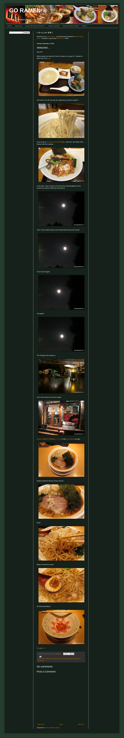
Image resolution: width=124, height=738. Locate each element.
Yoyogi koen (41, 660)
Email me (60, 38)
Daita (43, 658)
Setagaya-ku (69, 658)
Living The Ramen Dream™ (35, 26)
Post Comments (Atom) (52, 727)
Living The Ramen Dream (59, 658)
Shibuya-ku (77, 658)
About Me (18, 26)
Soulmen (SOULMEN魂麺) (56, 142)
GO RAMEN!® (28, 10)
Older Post (81, 724)
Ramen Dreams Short (71, 26)
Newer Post (40, 724)
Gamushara (71, 439)
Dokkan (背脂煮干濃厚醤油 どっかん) (49, 439)
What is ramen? (54, 26)
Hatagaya (48, 658)
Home (9, 26)
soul (49, 58)
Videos (84, 26)
